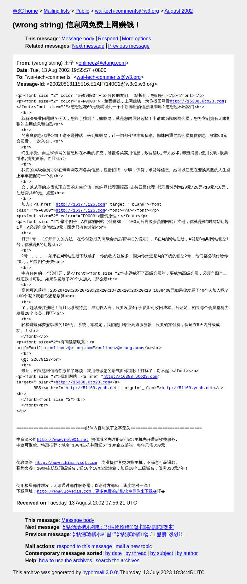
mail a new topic (134, 546)
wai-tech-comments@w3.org (127, 11)
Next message (88, 46)
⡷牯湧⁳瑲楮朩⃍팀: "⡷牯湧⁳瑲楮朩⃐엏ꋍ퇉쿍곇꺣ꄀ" (118, 527)
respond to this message (84, 546)
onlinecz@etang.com (102, 63)
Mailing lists (57, 11)
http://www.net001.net (63, 440)
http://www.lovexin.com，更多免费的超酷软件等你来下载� (97, 491)
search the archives (118, 560)
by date (113, 553)
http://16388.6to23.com (197, 101)
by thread (136, 553)
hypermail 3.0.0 (99, 572)
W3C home (25, 11)
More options (136, 38)
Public (82, 11)
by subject (161, 553)
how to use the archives (65, 560)
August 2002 (178, 11)
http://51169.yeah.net (91, 388)
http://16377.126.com (80, 204)
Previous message (129, 46)
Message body (78, 38)
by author (187, 553)
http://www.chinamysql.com (66, 463)
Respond (108, 38)
